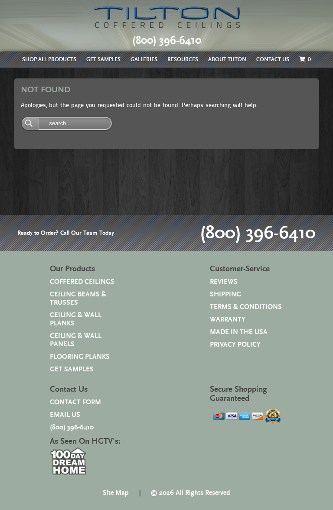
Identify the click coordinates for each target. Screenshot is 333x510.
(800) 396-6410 (258, 233)
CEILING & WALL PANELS (75, 340)
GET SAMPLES (103, 59)
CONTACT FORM (75, 402)
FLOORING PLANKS (80, 357)
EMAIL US (65, 415)
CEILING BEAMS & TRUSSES (78, 298)
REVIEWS (224, 282)
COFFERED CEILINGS (82, 282)
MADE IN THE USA (239, 332)
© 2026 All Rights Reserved (190, 493)
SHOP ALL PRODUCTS (49, 59)
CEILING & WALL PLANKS (75, 319)
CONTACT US (272, 59)
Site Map (116, 493)
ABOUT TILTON (227, 59)
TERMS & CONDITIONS (246, 307)
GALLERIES (144, 59)
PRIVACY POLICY (235, 345)
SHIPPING (225, 294)
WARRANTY (227, 319)
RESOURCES (182, 59)
